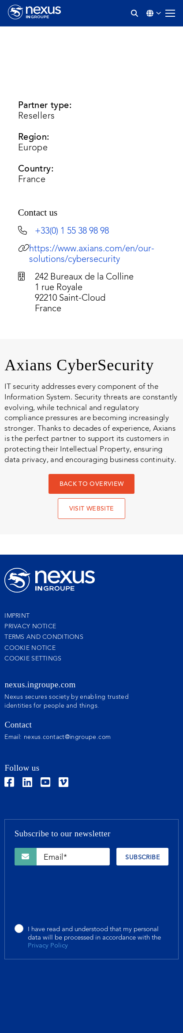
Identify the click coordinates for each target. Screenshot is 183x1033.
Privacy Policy (48, 946)
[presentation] (82, 895)
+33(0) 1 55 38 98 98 (72, 231)
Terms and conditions (43, 637)
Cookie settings (32, 659)
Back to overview (92, 484)
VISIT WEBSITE (91, 509)
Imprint (17, 616)
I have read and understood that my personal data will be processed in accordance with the (94, 937)
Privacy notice (30, 626)
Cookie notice (30, 648)
